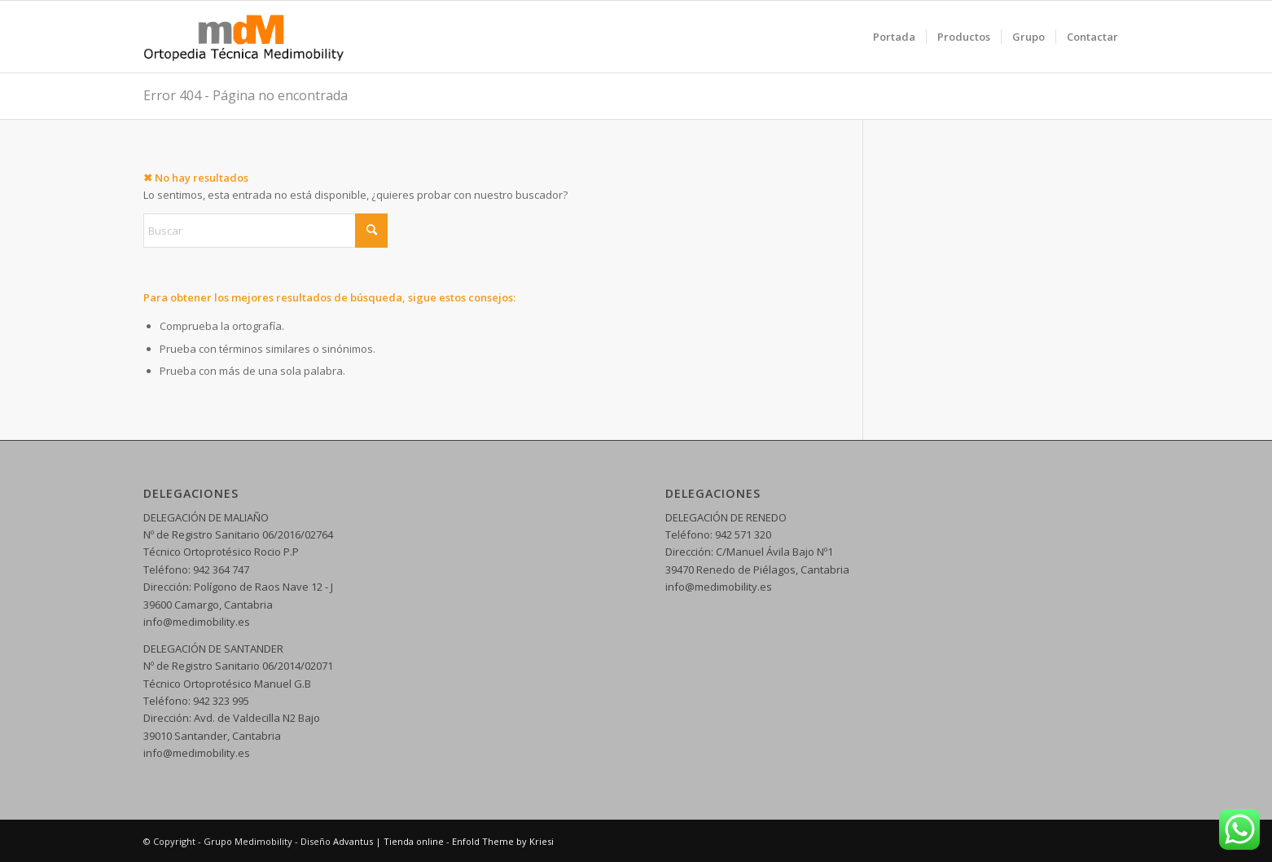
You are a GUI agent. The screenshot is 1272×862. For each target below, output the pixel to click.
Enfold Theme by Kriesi (503, 841)
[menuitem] (894, 37)
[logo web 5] (243, 37)
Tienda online (414, 841)
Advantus (353, 841)
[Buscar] (265, 230)
